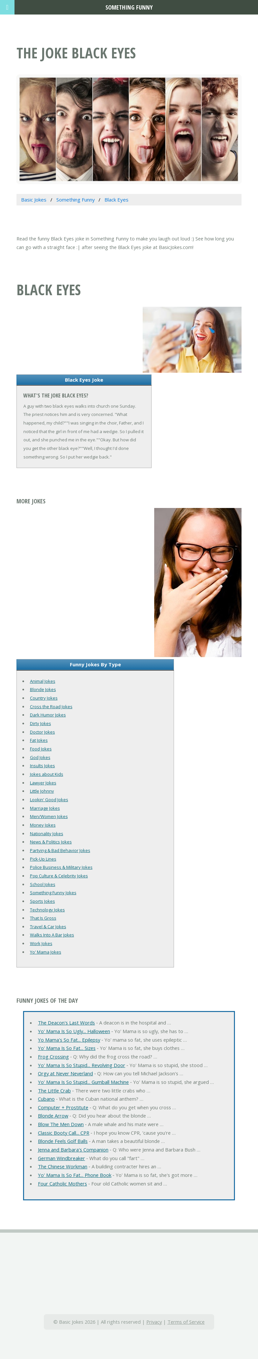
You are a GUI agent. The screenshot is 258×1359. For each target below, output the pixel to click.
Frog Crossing (53, 1056)
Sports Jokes (42, 901)
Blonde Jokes (43, 689)
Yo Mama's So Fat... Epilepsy (69, 1039)
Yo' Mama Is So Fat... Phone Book (74, 1175)
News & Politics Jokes (51, 842)
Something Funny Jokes (53, 893)
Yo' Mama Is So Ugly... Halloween (74, 1031)
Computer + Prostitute (63, 1107)
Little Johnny (42, 791)
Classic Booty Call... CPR (63, 1132)
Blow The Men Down (61, 1124)
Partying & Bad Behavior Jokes (60, 850)
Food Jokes (41, 749)
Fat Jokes (39, 740)
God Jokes (40, 757)
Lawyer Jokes (43, 783)
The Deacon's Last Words (66, 1022)
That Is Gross (43, 918)
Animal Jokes (42, 681)
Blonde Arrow (53, 1115)
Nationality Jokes (46, 834)
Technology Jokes (47, 910)
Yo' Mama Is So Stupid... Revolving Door (81, 1065)
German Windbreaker (61, 1158)
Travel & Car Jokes (48, 927)
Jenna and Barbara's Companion (73, 1149)
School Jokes (42, 884)
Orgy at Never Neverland (65, 1073)
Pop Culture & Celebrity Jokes (59, 876)
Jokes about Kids (46, 774)
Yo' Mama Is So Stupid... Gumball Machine (83, 1082)
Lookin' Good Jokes (49, 800)
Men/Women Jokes (49, 816)
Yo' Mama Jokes (45, 952)
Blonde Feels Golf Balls (63, 1141)
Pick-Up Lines (43, 859)
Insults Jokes (42, 766)
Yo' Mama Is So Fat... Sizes (67, 1048)
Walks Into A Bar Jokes (52, 935)
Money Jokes (43, 825)
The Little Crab (54, 1090)
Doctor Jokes (42, 732)
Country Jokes (44, 698)
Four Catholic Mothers (62, 1183)
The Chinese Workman (62, 1166)
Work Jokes (41, 943)
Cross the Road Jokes (51, 707)
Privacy (154, 1321)
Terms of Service (186, 1321)
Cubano (46, 1098)
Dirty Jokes (40, 723)
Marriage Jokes (45, 808)
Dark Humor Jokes (48, 715)
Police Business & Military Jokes (61, 867)
